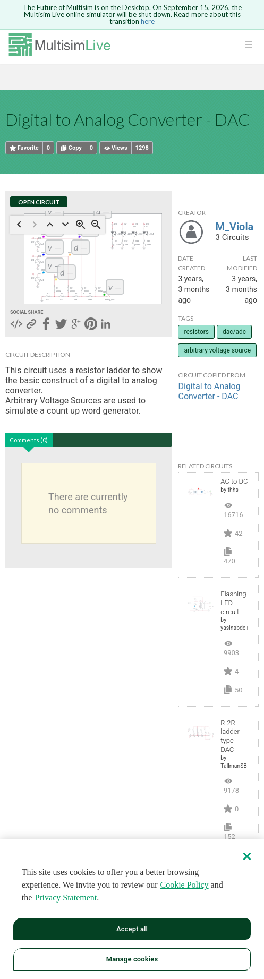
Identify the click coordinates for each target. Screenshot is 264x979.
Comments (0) (29, 439)
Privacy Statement (66, 897)
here (148, 21)
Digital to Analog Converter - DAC (209, 391)
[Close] (247, 856)
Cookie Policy (184, 884)
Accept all (132, 929)
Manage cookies (132, 959)
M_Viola (234, 226)
